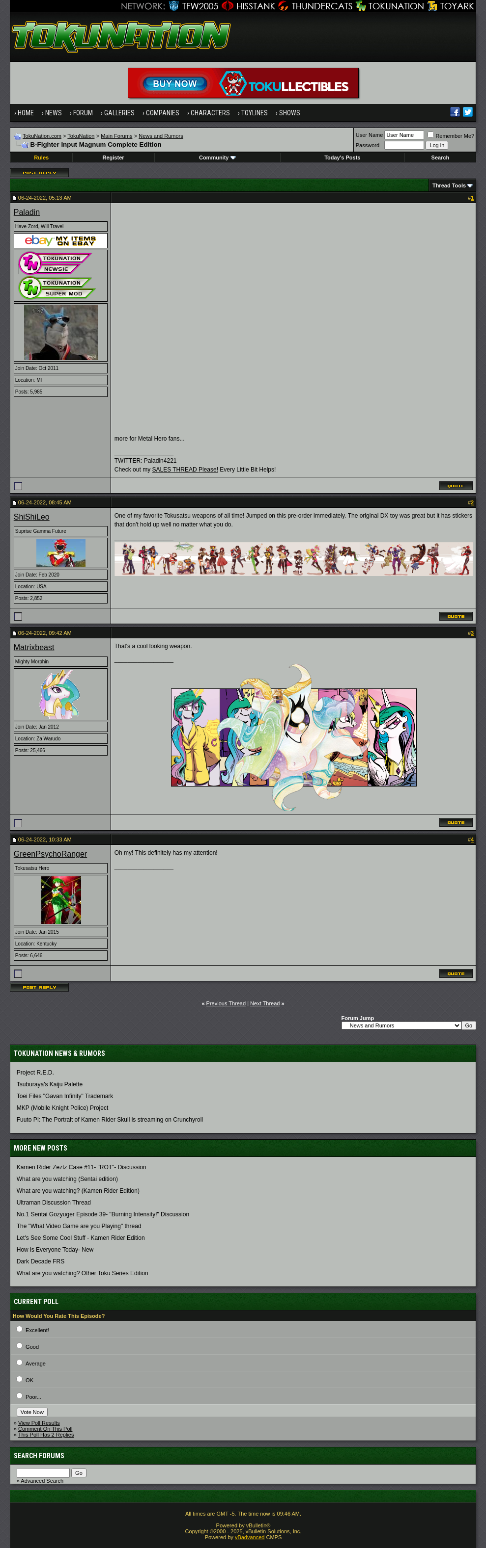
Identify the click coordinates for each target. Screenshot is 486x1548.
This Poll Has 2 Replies (46, 1435)
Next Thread (265, 1003)
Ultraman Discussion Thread (54, 1202)
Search (440, 157)
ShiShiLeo (32, 517)
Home (26, 113)
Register (113, 157)
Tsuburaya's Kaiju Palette (50, 1084)
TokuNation (80, 136)
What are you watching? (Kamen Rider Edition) (78, 1190)
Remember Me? (451, 136)
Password (367, 145)
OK (29, 1380)
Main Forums (116, 136)
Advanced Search (42, 1481)
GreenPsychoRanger (50, 854)
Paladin (27, 212)
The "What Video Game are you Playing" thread (79, 1226)
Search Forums (39, 1456)
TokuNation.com (42, 136)
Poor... (33, 1397)
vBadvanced (250, 1537)
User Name (369, 135)
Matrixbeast (34, 647)
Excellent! (37, 1330)
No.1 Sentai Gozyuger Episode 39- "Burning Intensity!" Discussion (103, 1214)
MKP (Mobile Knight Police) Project (63, 1107)
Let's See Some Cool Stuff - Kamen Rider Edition (81, 1237)
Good (32, 1347)
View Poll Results (39, 1423)
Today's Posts (342, 157)
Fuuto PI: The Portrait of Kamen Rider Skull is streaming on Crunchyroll (110, 1119)
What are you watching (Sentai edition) (67, 1179)
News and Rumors (161, 136)
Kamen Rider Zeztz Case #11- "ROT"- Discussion (81, 1167)
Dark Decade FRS (40, 1261)
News (53, 113)
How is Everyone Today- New (55, 1249)
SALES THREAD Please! (185, 469)
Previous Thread (226, 1003)
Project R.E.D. (35, 1072)
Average (36, 1363)
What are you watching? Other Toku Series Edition (82, 1273)
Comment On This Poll (45, 1429)
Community (217, 157)
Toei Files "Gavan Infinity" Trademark (65, 1096)
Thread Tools (449, 185)
